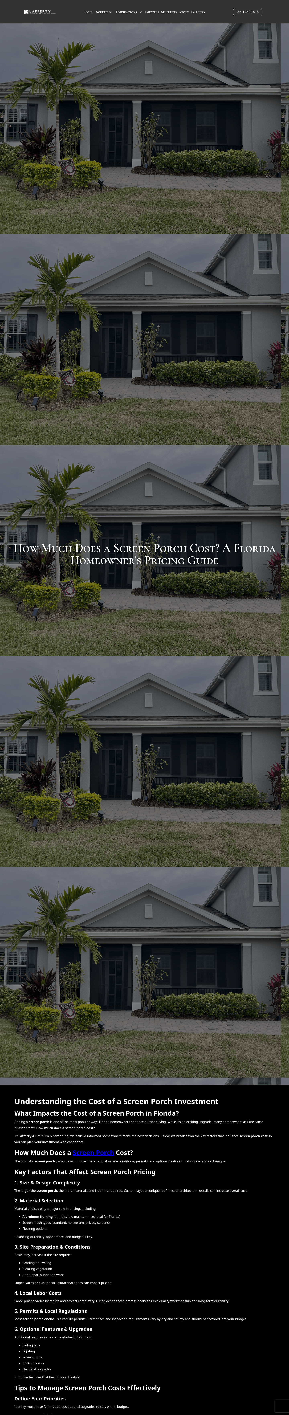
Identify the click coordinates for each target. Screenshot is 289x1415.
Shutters (169, 12)
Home (87, 12)
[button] (104, 12)
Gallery (198, 12)
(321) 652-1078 (247, 11)
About (184, 12)
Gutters (152, 12)
